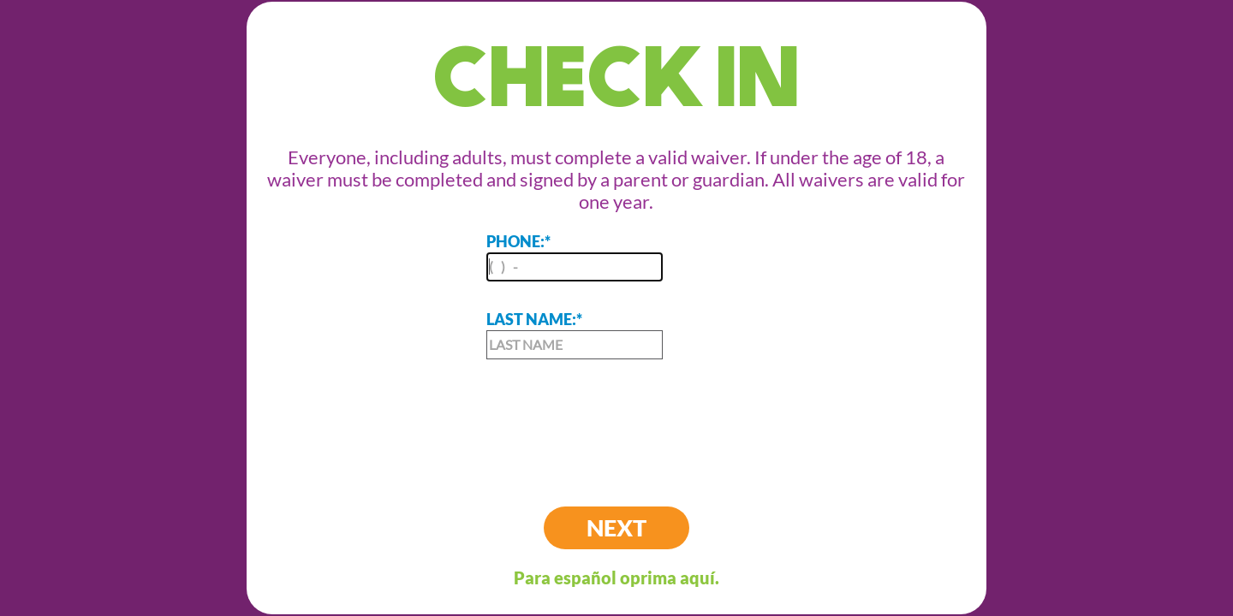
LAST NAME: (574, 334)
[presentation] (616, 419)
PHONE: (574, 256)
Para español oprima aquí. (616, 577)
